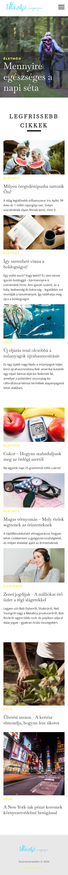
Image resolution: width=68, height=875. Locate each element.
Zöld (8, 342)
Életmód (12, 58)
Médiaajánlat (34, 867)
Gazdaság (13, 586)
